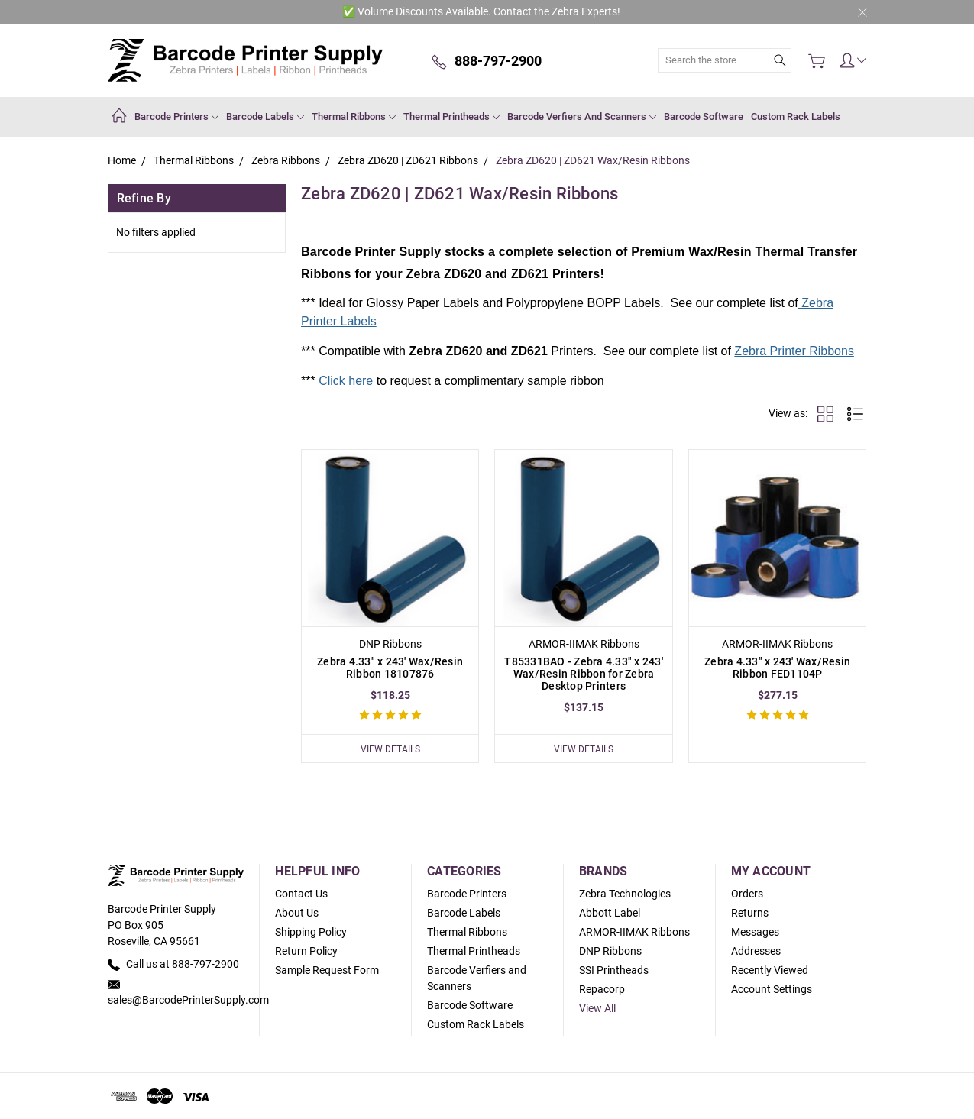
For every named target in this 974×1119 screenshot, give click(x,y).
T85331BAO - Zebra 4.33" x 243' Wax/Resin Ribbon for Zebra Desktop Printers (583, 673)
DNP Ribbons (610, 951)
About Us (297, 913)
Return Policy (306, 951)
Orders (747, 894)
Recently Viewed (769, 970)
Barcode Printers (176, 116)
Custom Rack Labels (795, 116)
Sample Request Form (327, 970)
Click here (348, 380)
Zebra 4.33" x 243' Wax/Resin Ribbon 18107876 (390, 667)
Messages (755, 932)
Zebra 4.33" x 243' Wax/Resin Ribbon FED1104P (777, 667)
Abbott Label (609, 913)
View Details (390, 748)
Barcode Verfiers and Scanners (581, 116)
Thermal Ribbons (354, 116)
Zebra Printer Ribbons (794, 350)
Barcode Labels (265, 116)
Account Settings (771, 989)
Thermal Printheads (451, 116)
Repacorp (602, 989)
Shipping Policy (311, 932)
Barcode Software (703, 116)
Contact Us (301, 894)
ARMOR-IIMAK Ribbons (634, 932)
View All (597, 1008)
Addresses (756, 951)
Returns (750, 913)
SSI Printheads (614, 970)
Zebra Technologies (625, 894)
